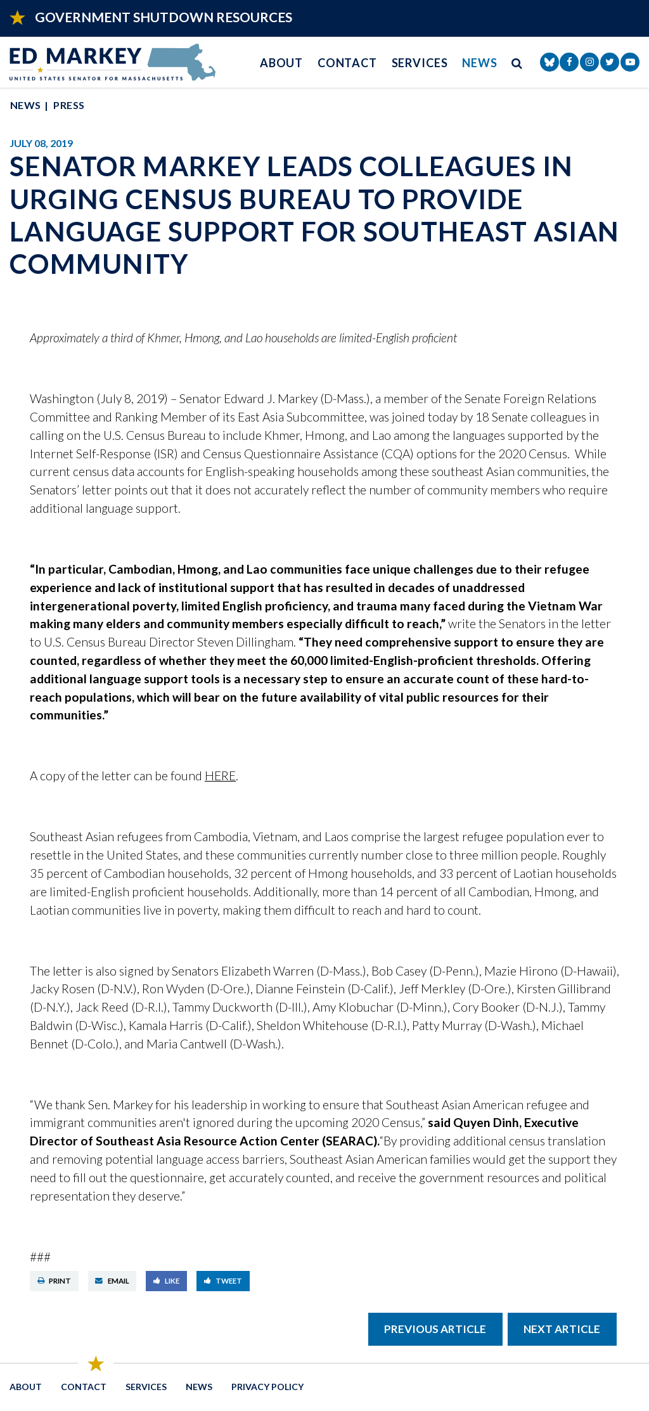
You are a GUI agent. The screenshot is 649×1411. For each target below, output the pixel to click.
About (282, 63)
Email (112, 1281)
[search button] (517, 62)
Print (54, 1281)
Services (420, 63)
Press (68, 105)
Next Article (562, 1329)
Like (166, 1281)
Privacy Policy (267, 1386)
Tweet (223, 1281)
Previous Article (435, 1329)
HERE (220, 775)
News (480, 63)
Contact (347, 63)
